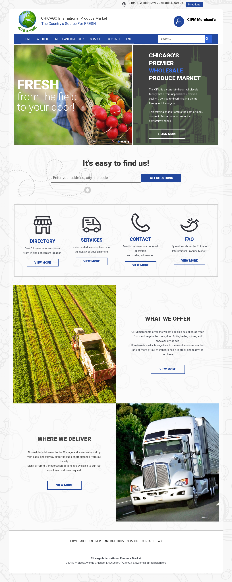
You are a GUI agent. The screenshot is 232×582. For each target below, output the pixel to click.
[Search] (208, 39)
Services (133, 541)
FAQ (159, 541)
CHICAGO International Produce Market (74, 18)
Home (74, 541)
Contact (148, 541)
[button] (119, 142)
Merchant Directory (110, 541)
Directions (194, 4)
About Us (86, 541)
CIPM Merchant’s (201, 19)
